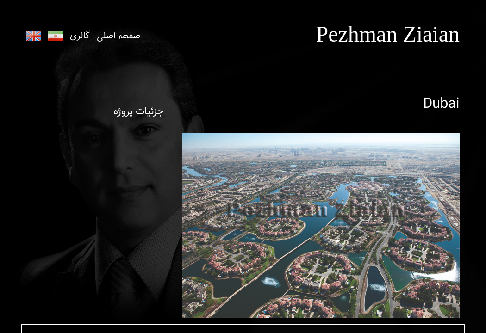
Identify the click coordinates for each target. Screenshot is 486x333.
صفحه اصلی (118, 36)
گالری (80, 36)
